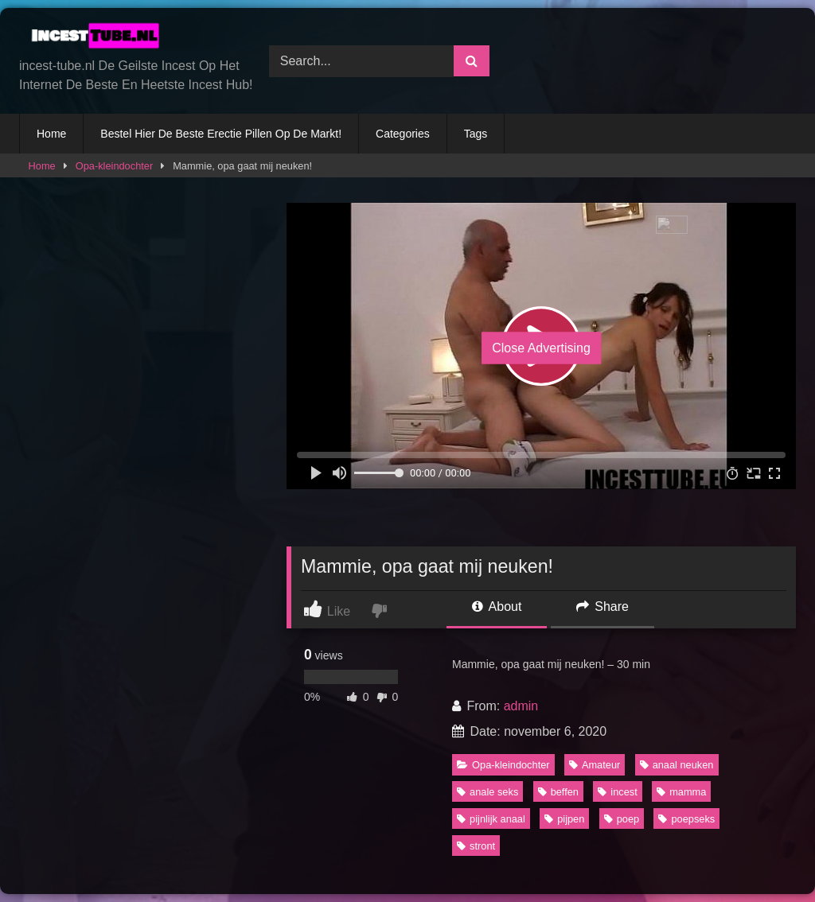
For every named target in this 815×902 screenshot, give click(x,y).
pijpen (564, 819)
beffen (558, 792)
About (496, 606)
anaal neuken (677, 765)
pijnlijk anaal (491, 819)
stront (476, 846)
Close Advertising (541, 348)
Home (51, 133)
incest (617, 792)
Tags (476, 133)
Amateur (594, 765)
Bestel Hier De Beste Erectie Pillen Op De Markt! (220, 133)
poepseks (686, 819)
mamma (681, 792)
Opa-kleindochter (114, 166)
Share (602, 606)
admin (521, 706)
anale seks (487, 792)
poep (621, 819)
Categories (403, 133)
